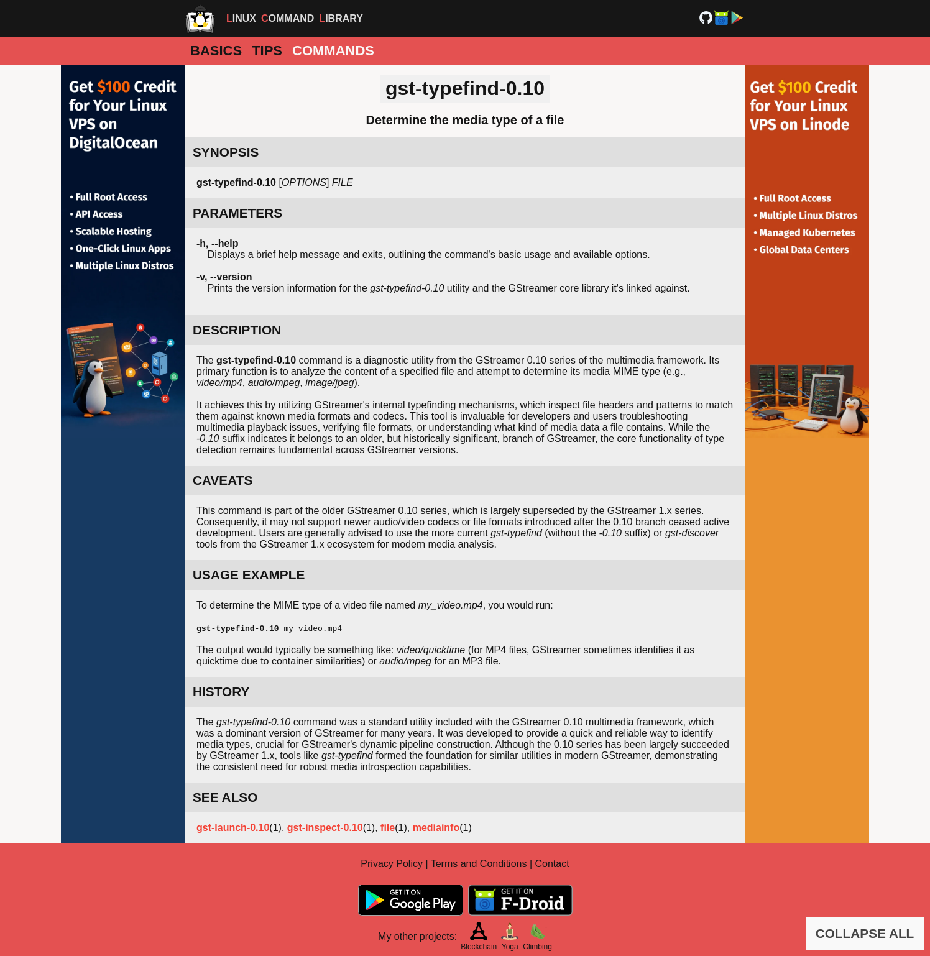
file (387, 827)
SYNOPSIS (226, 152)
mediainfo (436, 827)
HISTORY (221, 691)
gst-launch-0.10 (232, 827)
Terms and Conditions (479, 863)
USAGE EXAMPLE (249, 575)
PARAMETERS (237, 213)
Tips (267, 50)
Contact (552, 863)
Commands (333, 50)
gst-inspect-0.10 (325, 827)
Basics (216, 50)
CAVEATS (222, 480)
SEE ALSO (225, 797)
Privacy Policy (392, 863)
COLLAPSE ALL (865, 933)
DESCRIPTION (237, 330)
